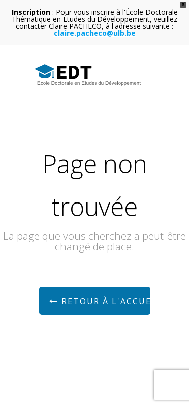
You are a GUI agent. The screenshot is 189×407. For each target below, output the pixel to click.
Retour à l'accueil (99, 301)
